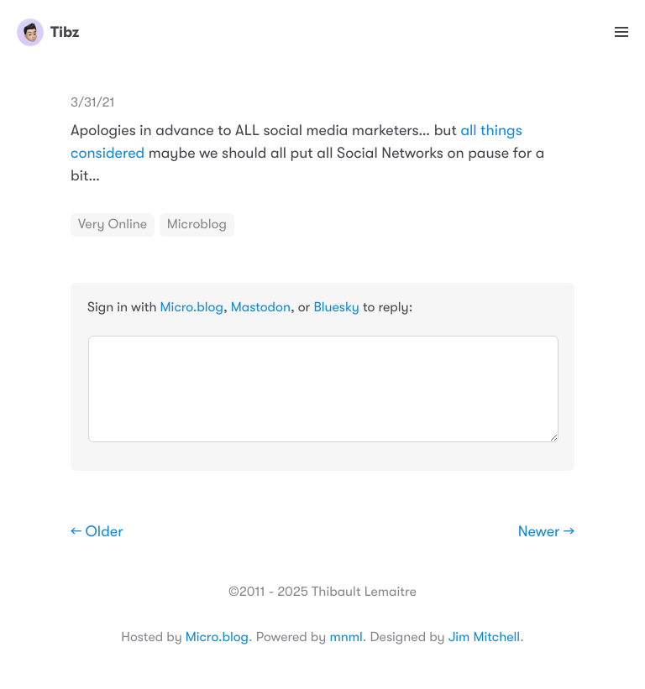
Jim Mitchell (484, 637)
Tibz (48, 31)
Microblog (197, 224)
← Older (97, 532)
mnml (345, 637)
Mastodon (261, 307)
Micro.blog (191, 307)
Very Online (112, 224)
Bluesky (336, 307)
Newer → (546, 532)
